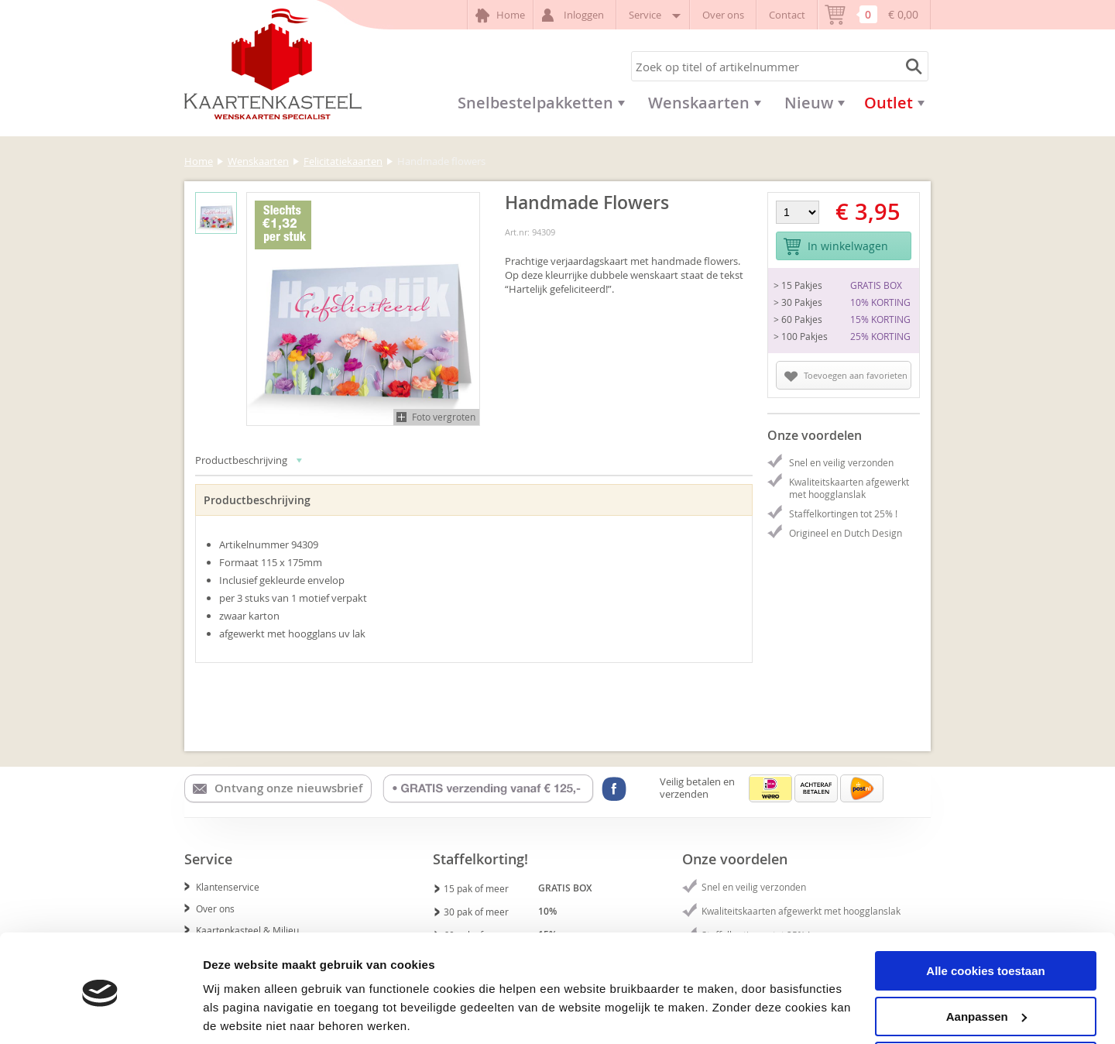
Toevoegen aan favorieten (845, 375)
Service (653, 15)
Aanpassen (986, 960)
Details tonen (239, 1012)
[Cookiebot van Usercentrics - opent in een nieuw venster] (100, 1013)
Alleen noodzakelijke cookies (985, 1005)
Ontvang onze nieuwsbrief (277, 788)
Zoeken (911, 66)
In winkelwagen (835, 247)
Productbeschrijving (249, 460)
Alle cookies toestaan (985, 915)
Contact (787, 15)
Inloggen (575, 15)
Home (500, 15)
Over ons (723, 15)
